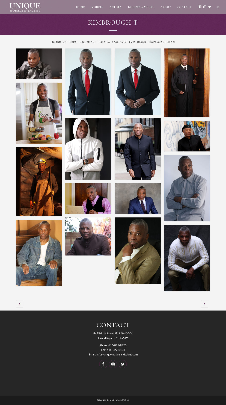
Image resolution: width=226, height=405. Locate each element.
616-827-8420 (117, 345)
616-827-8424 (116, 349)
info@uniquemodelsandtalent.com (117, 354)
